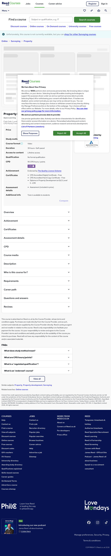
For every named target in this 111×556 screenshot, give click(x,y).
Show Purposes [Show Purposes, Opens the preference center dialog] (30, 133)
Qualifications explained (12, 469)
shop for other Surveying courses (80, 34)
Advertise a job (35, 452)
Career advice (55, 3)
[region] (56, 107)
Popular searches (36, 436)
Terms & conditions (91, 540)
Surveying (15, 41)
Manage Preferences (83, 534)
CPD (37, 246)
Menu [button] (6, 10)
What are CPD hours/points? (18, 357)
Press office (62, 435)
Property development (32, 385)
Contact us (6, 424)
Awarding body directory (12, 465)
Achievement (37, 220)
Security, (98, 534)
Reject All (61, 133)
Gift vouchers (7, 452)
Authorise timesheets (94, 428)
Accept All (81, 133)
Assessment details (37, 237)
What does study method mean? (19, 350)
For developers (63, 430)
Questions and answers (37, 298)
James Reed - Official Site (96, 452)
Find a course (17, 19)
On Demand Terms (9, 481)
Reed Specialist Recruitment (97, 432)
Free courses (95, 26)
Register (92, 3)
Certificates (37, 229)
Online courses (37, 26)
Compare (63, 200)
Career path (37, 289)
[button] (22, 143)
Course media (37, 255)
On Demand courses (56, 26)
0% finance (6, 456)
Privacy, (106, 534)
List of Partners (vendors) (32, 126)
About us (61, 422)
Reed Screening (91, 444)
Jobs (28, 3)
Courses (39, 3)
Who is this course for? (37, 272)
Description (37, 263)
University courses (77, 26)
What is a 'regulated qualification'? (21, 364)
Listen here (26, 531)
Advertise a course (9, 485)
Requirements (37, 280)
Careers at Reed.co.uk (66, 426)
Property (28, 41)
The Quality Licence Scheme (49, 171)
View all (37, 379)
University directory (10, 461)
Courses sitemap (9, 489)
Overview (37, 212)
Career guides (7, 477)
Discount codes (8, 448)
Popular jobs (34, 432)
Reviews (37, 306)
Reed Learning (91, 436)
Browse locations (36, 440)
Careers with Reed (92, 448)
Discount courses (19, 26)
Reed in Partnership (93, 440)
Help (3, 420)
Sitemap (32, 456)
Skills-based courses (10, 473)
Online (5, 41)
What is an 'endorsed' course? (18, 370)
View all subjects (8, 432)
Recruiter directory (37, 428)
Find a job (33, 424)
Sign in (104, 3)
